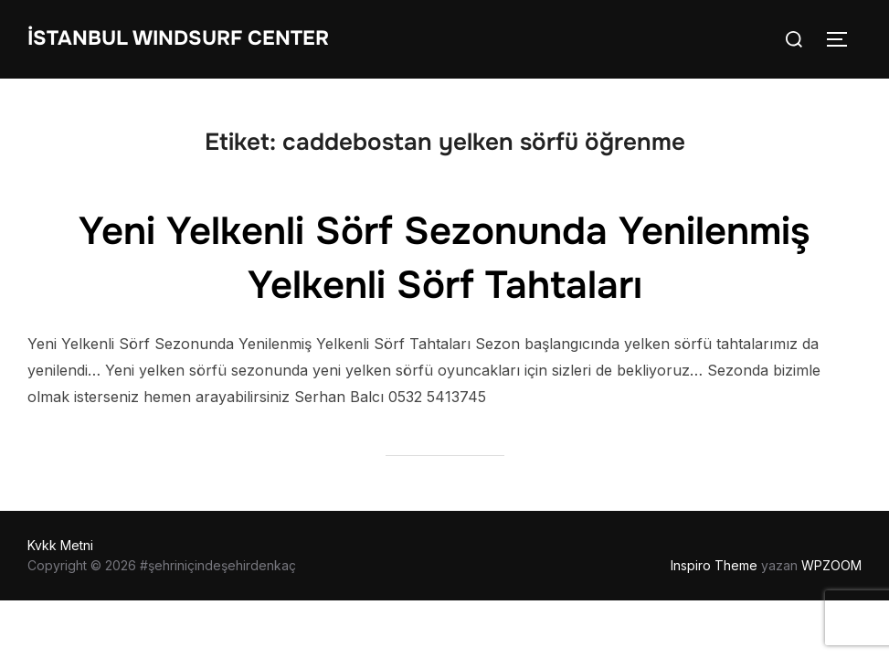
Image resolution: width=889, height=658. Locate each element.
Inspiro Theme (714, 565)
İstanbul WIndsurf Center (178, 38)
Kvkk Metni (60, 545)
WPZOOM (831, 565)
